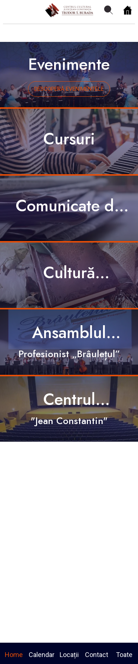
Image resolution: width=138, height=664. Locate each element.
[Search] (108, 10)
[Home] (128, 10)
